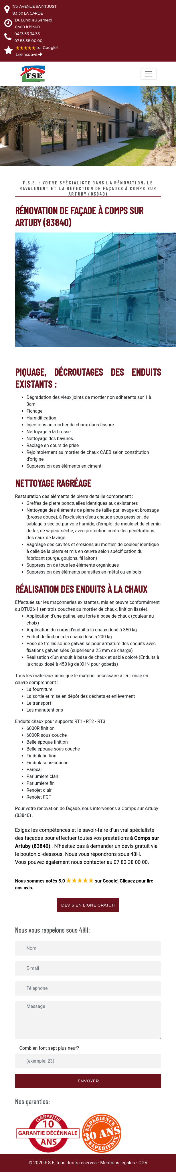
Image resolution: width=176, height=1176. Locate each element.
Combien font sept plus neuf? (49, 1048)
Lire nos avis (26, 54)
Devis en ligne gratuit (88, 905)
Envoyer (88, 1081)
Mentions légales (117, 1162)
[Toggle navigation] (149, 74)
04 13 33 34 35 (26, 33)
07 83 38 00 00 (28, 40)
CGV (143, 1162)
